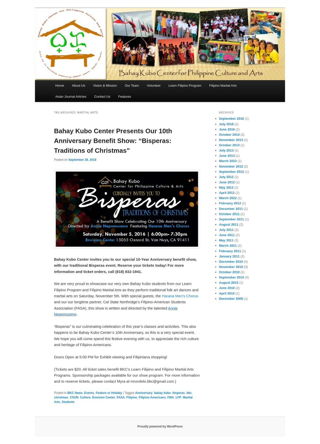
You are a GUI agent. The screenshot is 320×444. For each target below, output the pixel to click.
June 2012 (227, 182)
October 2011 (229, 214)
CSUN (74, 397)
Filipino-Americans (152, 397)
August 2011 (228, 224)
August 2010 (228, 282)
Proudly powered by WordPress (159, 426)
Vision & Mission (105, 85)
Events (89, 393)
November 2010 (231, 267)
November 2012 (231, 166)
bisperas (178, 393)
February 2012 (230, 203)
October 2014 (229, 134)
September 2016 (231, 118)
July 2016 (226, 124)
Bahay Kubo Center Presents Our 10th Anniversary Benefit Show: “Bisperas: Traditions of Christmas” (113, 140)
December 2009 (231, 299)
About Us (78, 85)
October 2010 (229, 272)
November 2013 (231, 140)
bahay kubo (162, 393)
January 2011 (229, 256)
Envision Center (103, 397)
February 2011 (230, 251)
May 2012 (226, 187)
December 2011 (231, 209)
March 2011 (228, 245)
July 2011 (226, 230)
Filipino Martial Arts (223, 85)
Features (124, 96)
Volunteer (153, 85)
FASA (121, 397)
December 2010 (231, 261)
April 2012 (226, 193)
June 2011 (227, 235)
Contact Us (102, 96)
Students (68, 402)
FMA (170, 397)
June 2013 (227, 156)
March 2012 (228, 198)
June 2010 (227, 288)
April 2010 (226, 293)
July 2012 (226, 177)
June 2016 (227, 129)
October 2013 (229, 145)
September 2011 (231, 219)
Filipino (131, 397)
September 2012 (231, 172)
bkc (189, 393)
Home (59, 85)
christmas (61, 397)
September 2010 (231, 277)
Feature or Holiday (109, 393)
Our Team (132, 85)
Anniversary (143, 393)
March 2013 (228, 161)
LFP (178, 397)
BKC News (74, 393)
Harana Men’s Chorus (180, 296)
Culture (85, 397)
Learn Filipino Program (185, 85)
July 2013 (226, 150)
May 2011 (226, 240)
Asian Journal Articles (70, 96)
